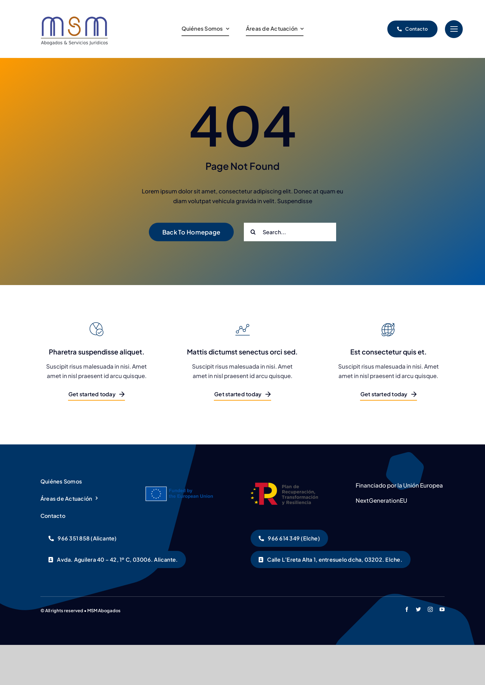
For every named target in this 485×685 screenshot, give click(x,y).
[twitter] (418, 609)
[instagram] (430, 609)
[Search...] (290, 232)
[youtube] (442, 609)
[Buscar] (253, 232)
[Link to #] (454, 29)
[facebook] (406, 609)
